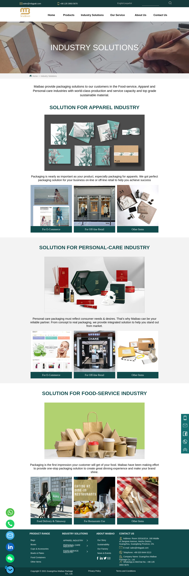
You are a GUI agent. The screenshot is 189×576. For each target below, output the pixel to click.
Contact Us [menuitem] (160, 15)
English (120, 3)
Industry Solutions (49, 76)
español (128, 3)
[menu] (107, 15)
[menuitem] (68, 15)
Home (35, 76)
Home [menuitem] (51, 15)
